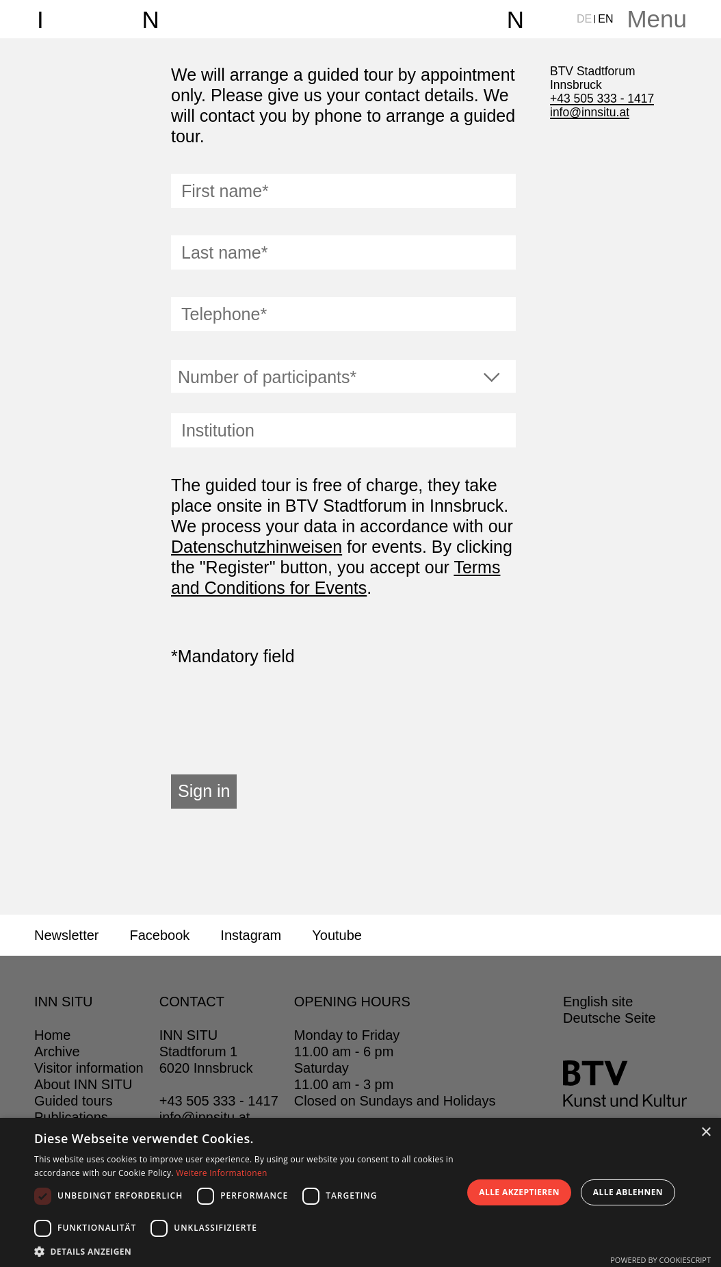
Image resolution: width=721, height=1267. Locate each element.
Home (52, 1035)
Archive (57, 1051)
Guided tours (73, 1100)
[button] (244, 1250)
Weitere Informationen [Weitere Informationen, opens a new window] (221, 1173)
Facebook (159, 935)
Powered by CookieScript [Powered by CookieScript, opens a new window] (660, 1260)
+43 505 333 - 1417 (602, 98)
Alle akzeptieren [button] (519, 1192)
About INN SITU (83, 1084)
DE (584, 19)
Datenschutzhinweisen (256, 546)
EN (605, 19)
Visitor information (89, 1067)
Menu (657, 18)
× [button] (705, 1132)
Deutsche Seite (609, 1018)
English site (598, 1001)
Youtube (337, 935)
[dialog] (360, 1192)
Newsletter (66, 935)
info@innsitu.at (589, 112)
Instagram (250, 935)
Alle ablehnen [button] (628, 1192)
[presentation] (275, 720)
